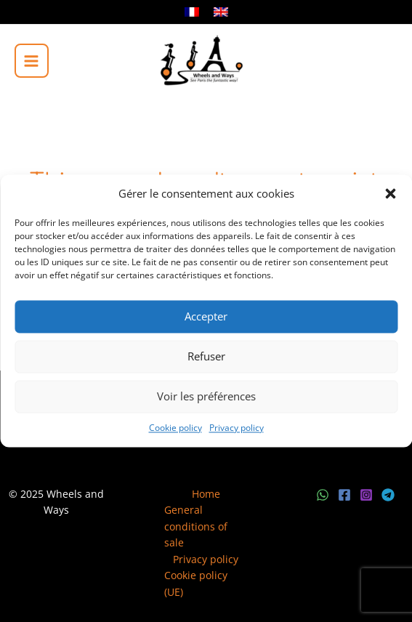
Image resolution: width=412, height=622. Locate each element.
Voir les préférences (206, 396)
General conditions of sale (195, 526)
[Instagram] (366, 494)
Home (206, 494)
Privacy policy (236, 427)
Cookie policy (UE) (195, 583)
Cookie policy (175, 427)
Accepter (206, 317)
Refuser (206, 357)
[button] (390, 194)
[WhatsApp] (322, 494)
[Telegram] (388, 494)
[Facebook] (344, 494)
